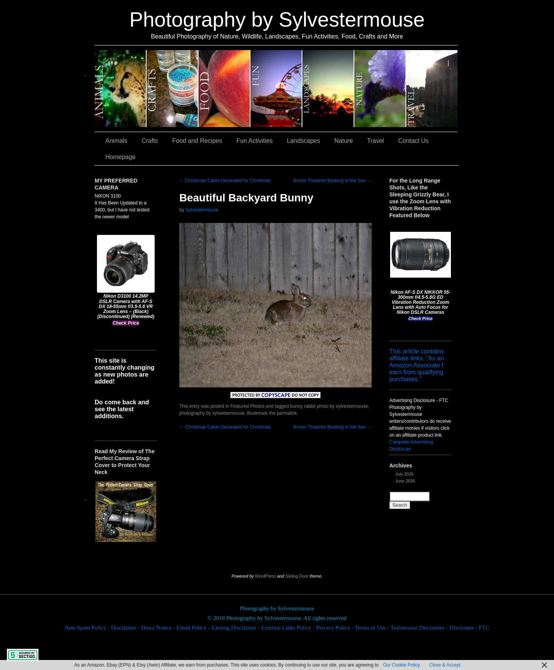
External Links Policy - (288, 628)
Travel (431, 88)
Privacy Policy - (335, 628)
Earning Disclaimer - (236, 628)
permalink (287, 413)
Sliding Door (297, 576)
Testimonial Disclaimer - (419, 628)
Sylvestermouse (201, 210)
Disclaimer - (126, 628)
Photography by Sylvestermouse (277, 19)
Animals (121, 88)
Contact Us (413, 140)
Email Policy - (194, 628)
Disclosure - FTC (469, 628)
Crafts (173, 88)
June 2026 (405, 481)
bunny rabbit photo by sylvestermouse (329, 406)
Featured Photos (247, 406)
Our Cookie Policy (401, 665)
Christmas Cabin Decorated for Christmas (224, 180)
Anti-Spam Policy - (88, 628)
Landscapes (328, 88)
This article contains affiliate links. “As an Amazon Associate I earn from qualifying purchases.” (416, 365)
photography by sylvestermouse (211, 413)
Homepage (120, 157)
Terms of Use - (372, 628)
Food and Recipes (224, 88)
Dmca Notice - (159, 628)
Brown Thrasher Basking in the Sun (332, 180)
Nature (380, 88)
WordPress (265, 576)
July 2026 (404, 474)
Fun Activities (276, 88)
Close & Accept (445, 665)
